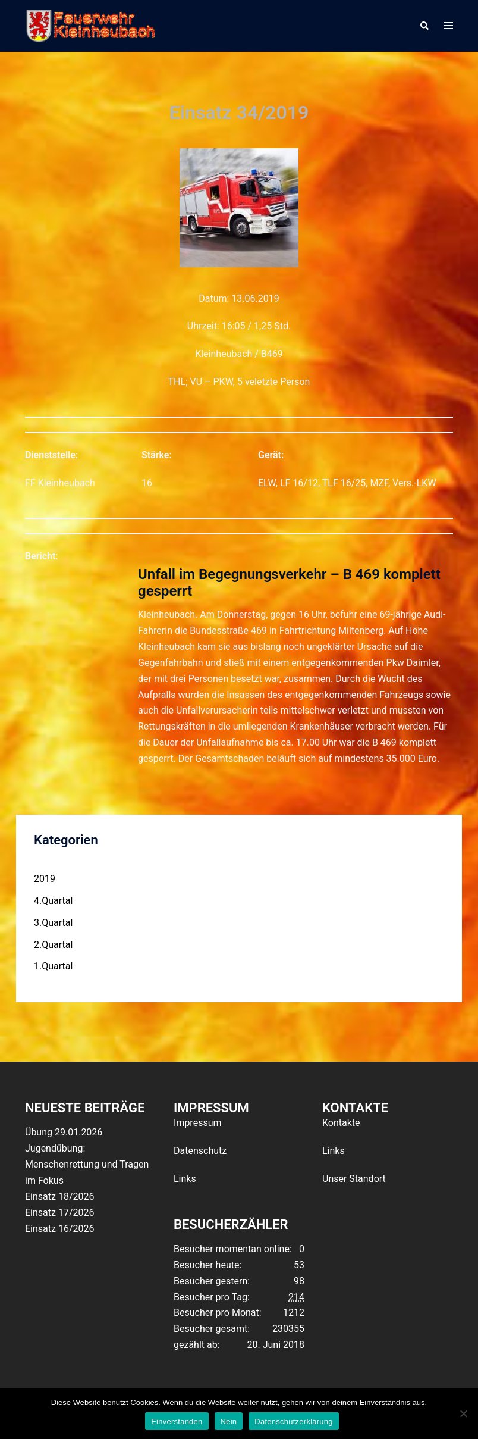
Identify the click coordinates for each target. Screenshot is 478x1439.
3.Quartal (53, 922)
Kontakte (341, 1122)
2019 (44, 878)
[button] (424, 25)
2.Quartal (53, 944)
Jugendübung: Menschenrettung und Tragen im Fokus (87, 1164)
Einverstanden (176, 1421)
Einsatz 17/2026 (59, 1212)
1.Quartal (53, 966)
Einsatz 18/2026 (59, 1196)
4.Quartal (53, 900)
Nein (229, 1421)
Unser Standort (354, 1178)
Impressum (198, 1122)
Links (185, 1178)
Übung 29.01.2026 (63, 1132)
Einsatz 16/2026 (59, 1228)
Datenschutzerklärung (293, 1421)
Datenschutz (200, 1150)
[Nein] (463, 1413)
